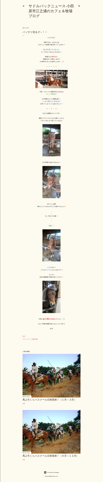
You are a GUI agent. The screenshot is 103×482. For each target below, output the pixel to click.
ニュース (29, 339)
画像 (33, 339)
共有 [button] (24, 336)
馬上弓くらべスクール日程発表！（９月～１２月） (51, 455)
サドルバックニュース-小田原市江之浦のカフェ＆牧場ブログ (51, 11)
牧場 (36, 339)
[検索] (79, 6)
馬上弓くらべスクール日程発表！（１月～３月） (49, 399)
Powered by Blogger (51, 472)
